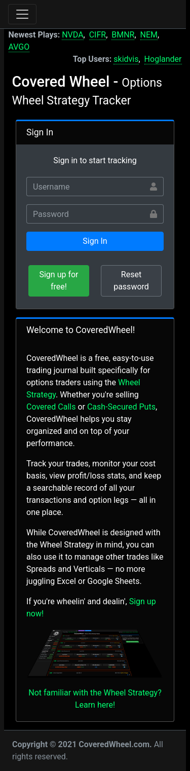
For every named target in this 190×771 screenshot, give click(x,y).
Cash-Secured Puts (121, 407)
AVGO (19, 47)
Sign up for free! (58, 280)
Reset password (131, 280)
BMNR (122, 35)
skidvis (125, 59)
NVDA (72, 35)
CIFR (97, 35)
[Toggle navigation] (22, 14)
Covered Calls (50, 407)
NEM (149, 35)
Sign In (95, 241)
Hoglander (163, 59)
